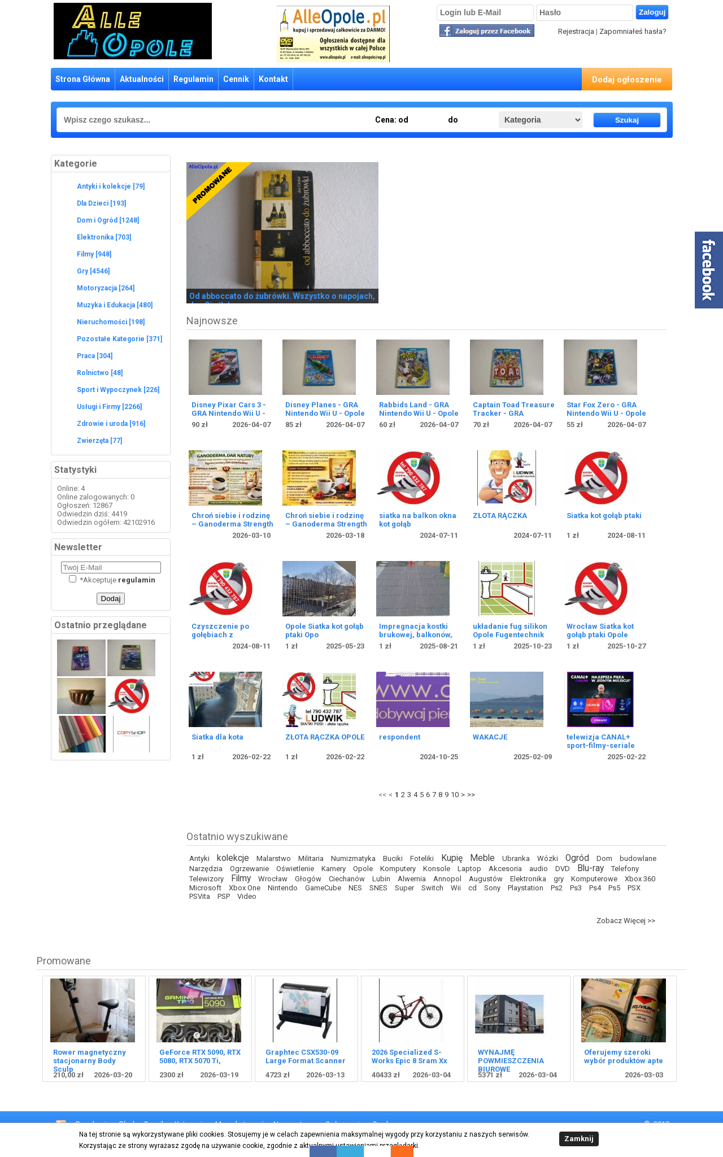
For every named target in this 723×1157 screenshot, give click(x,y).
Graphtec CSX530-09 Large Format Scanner (305, 1056)
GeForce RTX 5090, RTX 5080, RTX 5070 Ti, (200, 1056)
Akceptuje (112, 580)
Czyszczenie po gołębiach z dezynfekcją (220, 634)
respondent (399, 737)
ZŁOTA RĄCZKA (500, 515)
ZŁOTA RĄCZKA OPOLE (324, 737)
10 (455, 794)
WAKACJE (490, 737)
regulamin (136, 580)
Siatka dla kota (217, 737)
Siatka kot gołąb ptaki (604, 515)
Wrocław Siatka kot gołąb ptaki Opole (600, 630)
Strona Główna (82, 79)
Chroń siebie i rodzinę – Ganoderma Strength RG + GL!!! (232, 524)
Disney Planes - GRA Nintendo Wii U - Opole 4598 (325, 413)
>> (471, 794)
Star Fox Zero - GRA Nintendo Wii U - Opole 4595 (606, 413)
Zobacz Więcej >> (625, 920)
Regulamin (193, 79)
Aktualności (142, 79)
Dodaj (111, 598)
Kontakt (273, 79)
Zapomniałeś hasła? (633, 31)
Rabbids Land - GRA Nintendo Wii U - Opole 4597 (419, 413)
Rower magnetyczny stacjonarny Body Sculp (89, 1060)
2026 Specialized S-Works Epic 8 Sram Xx (409, 1056)
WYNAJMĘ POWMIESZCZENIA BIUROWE (511, 1060)
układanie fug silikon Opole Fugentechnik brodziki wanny (510, 634)
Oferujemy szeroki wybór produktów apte (623, 1056)
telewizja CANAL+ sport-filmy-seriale (601, 741)
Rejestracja (576, 31)
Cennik (236, 79)
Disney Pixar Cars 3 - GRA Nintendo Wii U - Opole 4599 (228, 413)
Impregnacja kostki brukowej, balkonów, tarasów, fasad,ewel (415, 634)
